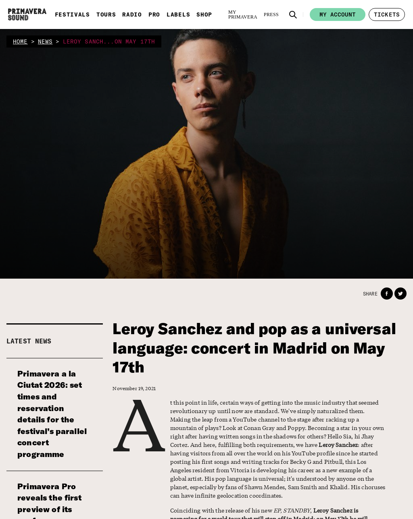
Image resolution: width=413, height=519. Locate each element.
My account (337, 14)
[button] (293, 14)
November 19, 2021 (134, 388)
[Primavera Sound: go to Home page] (27, 14)
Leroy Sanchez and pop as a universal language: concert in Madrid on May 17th (254, 347)
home (20, 41)
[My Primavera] (243, 14)
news (45, 41)
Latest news (29, 341)
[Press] (271, 14)
